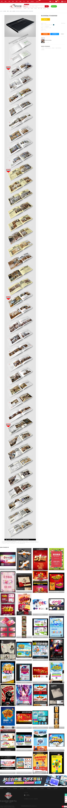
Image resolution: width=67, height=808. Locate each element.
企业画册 (13, 11)
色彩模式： (42, 29)
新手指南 (28, 788)
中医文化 (44, 8)
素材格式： (42, 24)
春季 (38, 8)
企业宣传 (32, 8)
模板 (5, 1)
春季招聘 (25, 8)
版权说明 (49, 788)
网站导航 (15, 788)
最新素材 (1, 788)
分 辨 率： (42, 26)
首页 (2, 1)
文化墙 (28, 8)
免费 (28, 1)
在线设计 (32, 1)
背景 (16, 1)
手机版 (55, 788)
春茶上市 (35, 8)
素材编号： (42, 23)
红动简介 (42, 788)
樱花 (41, 8)
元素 (9, 1)
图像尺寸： (42, 27)
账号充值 (22, 788)
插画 (13, 1)
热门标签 (8, 788)
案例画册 (43, 49)
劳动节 (48, 8)
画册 (10, 11)
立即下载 (45, 19)
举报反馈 (64, 23)
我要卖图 (66, 794)
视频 (20, 1)
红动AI (38, 1)
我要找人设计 (54, 6)
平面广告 (8, 11)
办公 (24, 1)
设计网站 (4, 11)
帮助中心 (35, 788)
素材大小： (42, 30)
